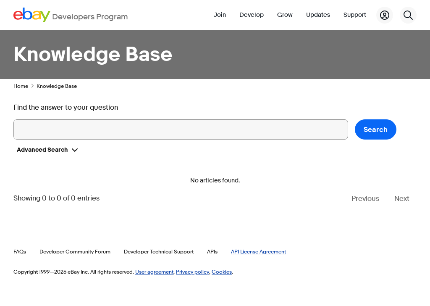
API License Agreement (258, 251)
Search (376, 129)
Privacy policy (192, 271)
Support (354, 15)
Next (401, 198)
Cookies (222, 271)
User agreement (154, 271)
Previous (365, 198)
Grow (285, 15)
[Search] (408, 15)
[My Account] (384, 15)
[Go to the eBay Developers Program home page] (70, 15)
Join (220, 15)
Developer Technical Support (159, 251)
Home (20, 85)
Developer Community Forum (74, 251)
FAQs (19, 251)
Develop (251, 15)
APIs (212, 251)
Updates (318, 15)
